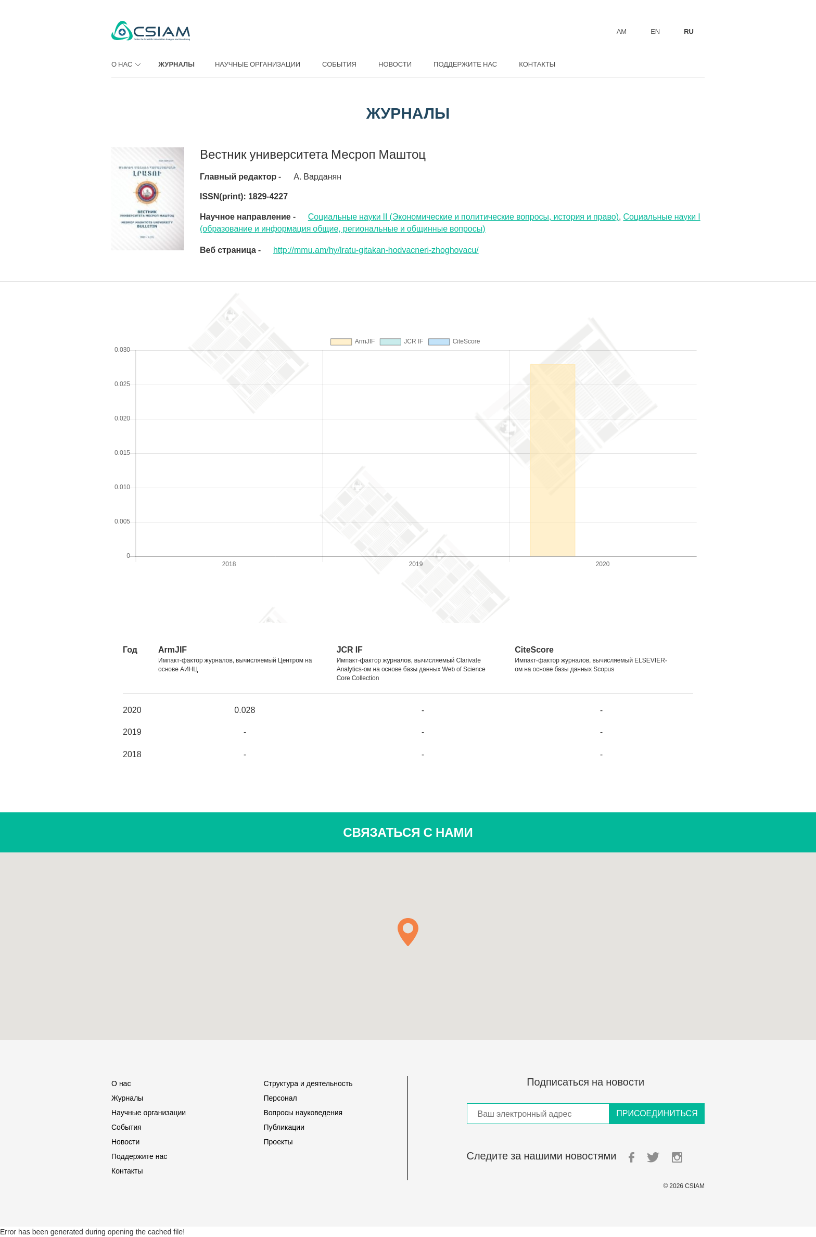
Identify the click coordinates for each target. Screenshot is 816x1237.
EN (655, 31)
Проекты (278, 1141)
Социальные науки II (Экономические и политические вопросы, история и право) (463, 216)
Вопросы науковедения (303, 1112)
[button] (408, 932)
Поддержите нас (465, 64)
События (339, 64)
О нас (124, 64)
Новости (395, 64)
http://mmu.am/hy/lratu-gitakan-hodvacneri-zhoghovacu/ (376, 250)
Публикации (284, 1127)
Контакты (537, 64)
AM (622, 31)
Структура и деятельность (308, 1083)
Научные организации (257, 64)
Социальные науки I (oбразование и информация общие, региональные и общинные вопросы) (450, 222)
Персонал (280, 1098)
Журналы (176, 64)
